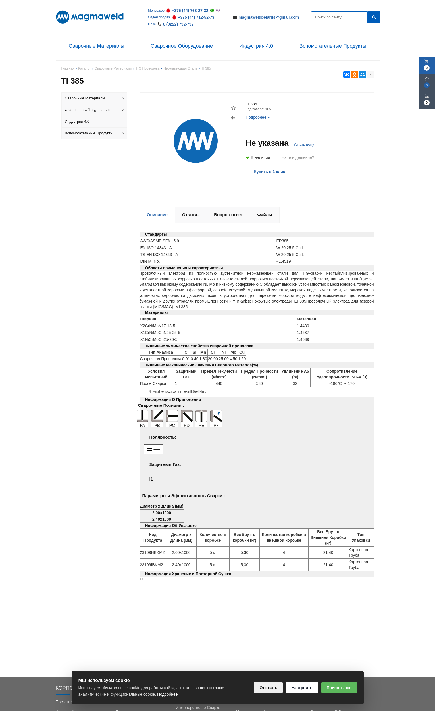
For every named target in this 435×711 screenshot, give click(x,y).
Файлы (264, 214)
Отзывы (190, 214)
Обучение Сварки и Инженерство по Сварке (198, 705)
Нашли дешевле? (295, 157)
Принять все (338, 687)
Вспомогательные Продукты (333, 46)
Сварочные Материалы (96, 46)
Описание (157, 214)
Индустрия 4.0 (256, 46)
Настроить (302, 687)
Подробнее (258, 117)
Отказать (268, 687)
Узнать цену (304, 144)
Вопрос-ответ (228, 214)
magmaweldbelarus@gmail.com (268, 17)
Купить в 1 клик (269, 171)
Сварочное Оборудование (182, 46)
